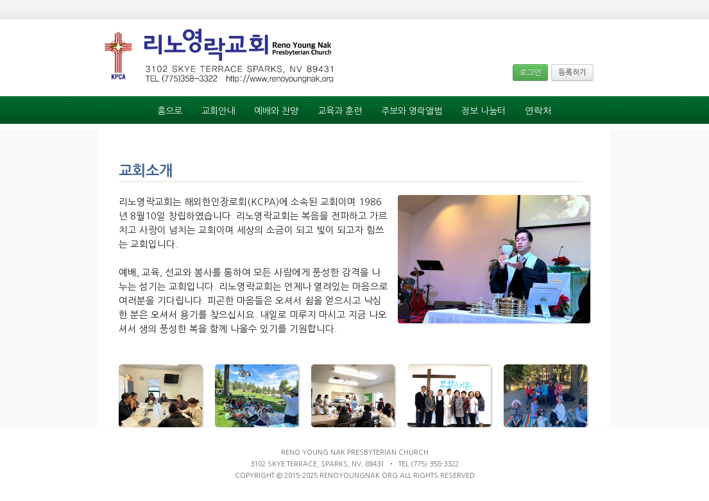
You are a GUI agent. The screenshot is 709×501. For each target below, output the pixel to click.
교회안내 (218, 110)
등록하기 (572, 72)
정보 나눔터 (483, 110)
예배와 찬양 (276, 110)
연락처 (538, 110)
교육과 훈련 (340, 110)
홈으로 (169, 110)
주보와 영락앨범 (411, 110)
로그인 (530, 72)
